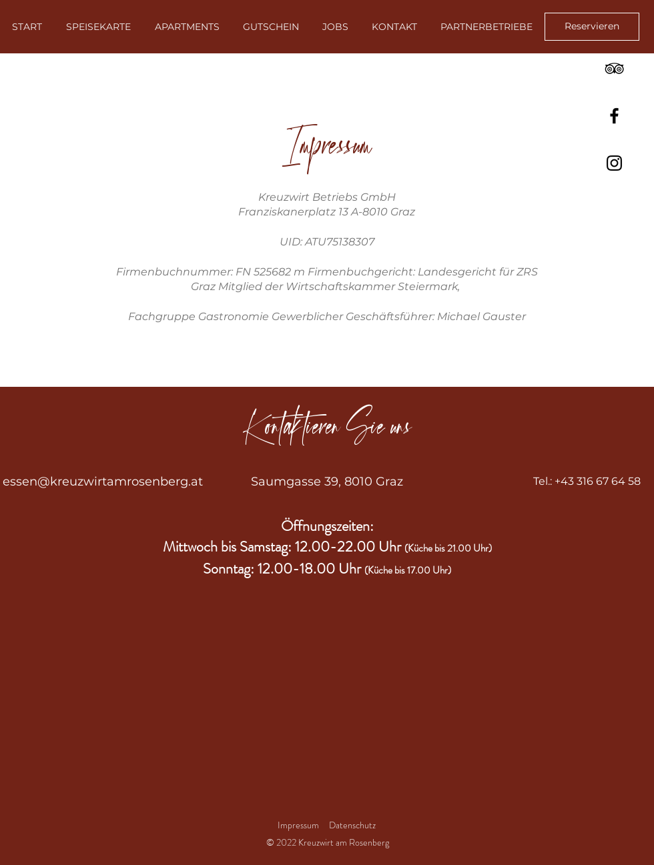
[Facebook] (614, 115)
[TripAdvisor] (614, 68)
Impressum (298, 825)
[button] (486, 27)
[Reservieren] (592, 27)
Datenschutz (353, 825)
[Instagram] (614, 163)
